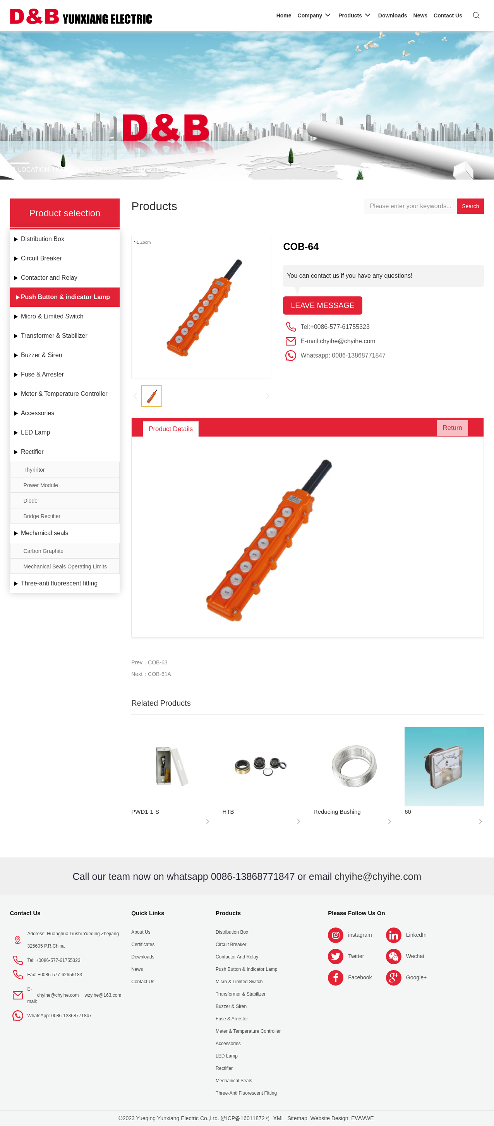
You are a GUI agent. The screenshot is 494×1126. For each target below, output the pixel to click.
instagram (360, 935)
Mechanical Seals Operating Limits (65, 566)
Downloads (142, 957)
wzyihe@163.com (102, 995)
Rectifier (32, 451)
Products (100, 169)
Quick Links (147, 913)
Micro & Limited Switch (52, 316)
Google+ (416, 977)
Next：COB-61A (151, 674)
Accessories (37, 413)
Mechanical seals (45, 533)
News (137, 969)
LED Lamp (35, 432)
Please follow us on (356, 913)
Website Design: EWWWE (342, 1118)
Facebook (360, 977)
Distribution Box (42, 239)
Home (62, 169)
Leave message (323, 305)
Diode (31, 501)
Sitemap (297, 1118)
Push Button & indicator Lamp (180, 169)
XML (279, 1118)
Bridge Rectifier (42, 516)
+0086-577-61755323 (339, 327)
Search (470, 206)
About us (140, 932)
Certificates (142, 944)
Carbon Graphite (44, 551)
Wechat (415, 956)
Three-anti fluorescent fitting (59, 583)
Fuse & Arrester (42, 374)
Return (449, 429)
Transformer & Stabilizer (54, 335)
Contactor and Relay (49, 277)
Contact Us (25, 913)
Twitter (356, 956)
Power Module (41, 485)
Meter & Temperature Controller (64, 393)
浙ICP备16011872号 (245, 1118)
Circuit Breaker (41, 258)
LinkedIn (416, 935)
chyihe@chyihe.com (347, 341)
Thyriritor (34, 470)
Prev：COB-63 (149, 662)
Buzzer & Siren (41, 355)
